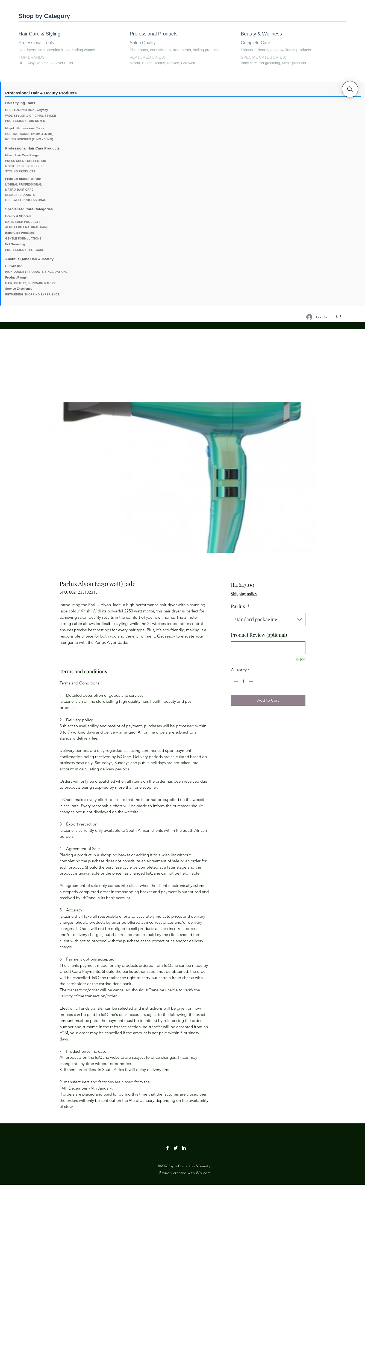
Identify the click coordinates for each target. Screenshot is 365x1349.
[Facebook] (167, 1148)
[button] (338, 316)
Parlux (240, 606)
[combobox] (268, 619)
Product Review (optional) (259, 635)
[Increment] (251, 681)
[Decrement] (235, 681)
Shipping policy (244, 593)
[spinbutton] (243, 681)
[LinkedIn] (184, 1148)
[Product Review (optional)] (268, 648)
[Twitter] (175, 1148)
